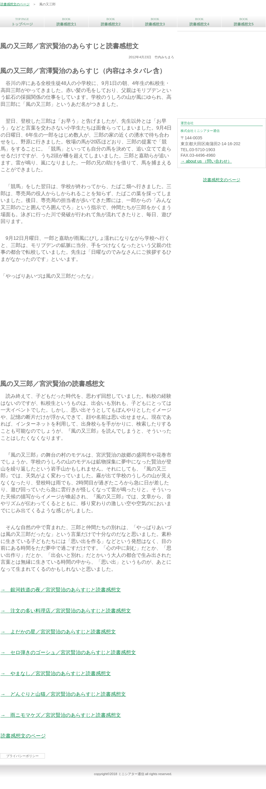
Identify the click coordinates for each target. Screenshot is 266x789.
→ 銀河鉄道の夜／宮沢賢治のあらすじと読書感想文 (61, 590)
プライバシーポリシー (22, 756)
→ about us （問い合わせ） (206, 161)
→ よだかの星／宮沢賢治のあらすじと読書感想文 (58, 632)
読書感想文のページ (15, 4)
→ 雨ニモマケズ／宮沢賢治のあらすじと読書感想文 (61, 715)
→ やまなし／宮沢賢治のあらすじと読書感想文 (56, 673)
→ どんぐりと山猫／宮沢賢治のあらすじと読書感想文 (63, 694)
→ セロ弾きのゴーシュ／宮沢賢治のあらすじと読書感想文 (68, 652)
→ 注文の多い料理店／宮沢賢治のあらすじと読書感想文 (66, 611)
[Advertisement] (87, 328)
